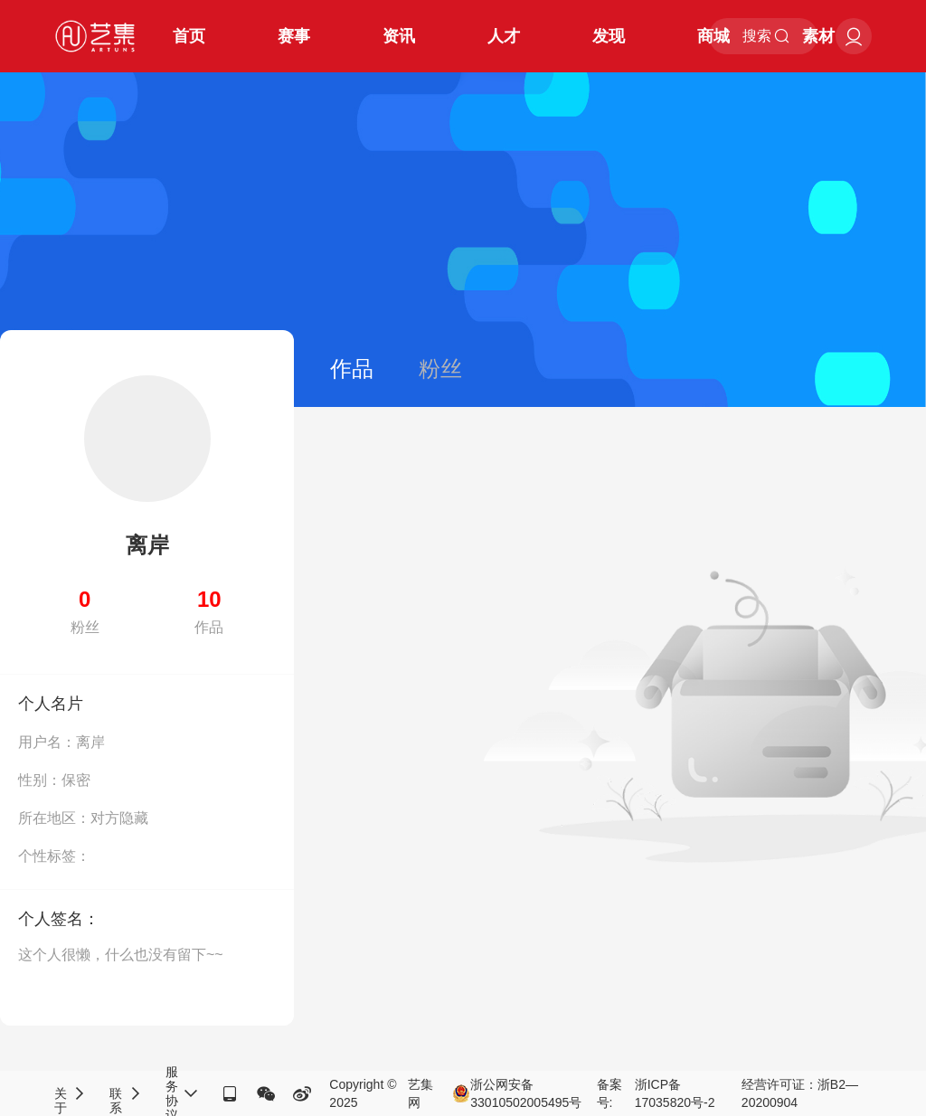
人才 (503, 36)
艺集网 (420, 1093)
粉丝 (440, 368)
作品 (351, 368)
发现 (608, 36)
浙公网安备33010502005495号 (516, 1093)
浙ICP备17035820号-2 (675, 1093)
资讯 (399, 36)
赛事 (294, 36)
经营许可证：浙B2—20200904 (800, 1093)
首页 (189, 36)
